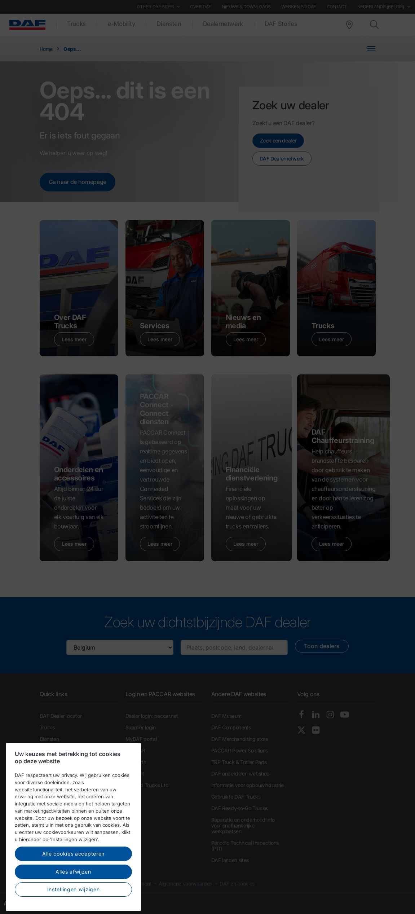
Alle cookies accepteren (73, 891)
